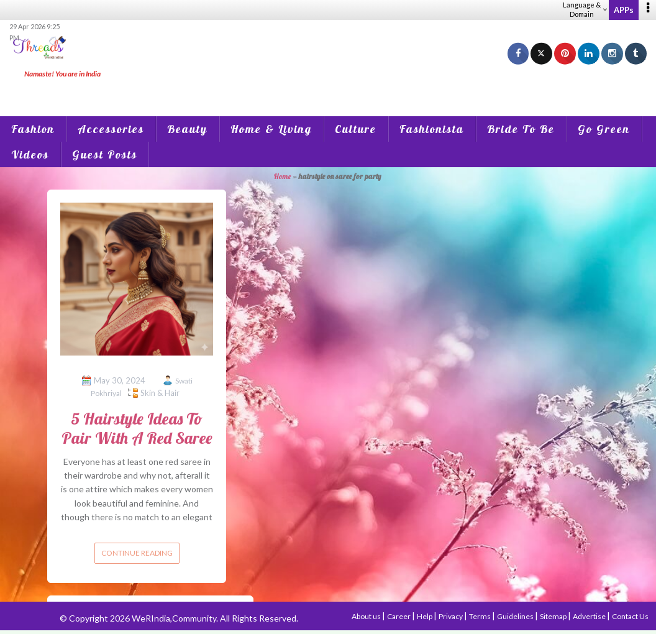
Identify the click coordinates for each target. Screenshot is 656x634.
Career (399, 616)
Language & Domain (585, 9)
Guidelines (516, 616)
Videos (30, 154)
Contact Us (630, 616)
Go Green (604, 129)
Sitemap (554, 616)
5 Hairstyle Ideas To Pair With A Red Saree (137, 428)
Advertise (590, 616)
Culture (355, 129)
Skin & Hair (160, 393)
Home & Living (271, 129)
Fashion (33, 129)
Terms (480, 616)
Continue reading (137, 553)
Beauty (187, 129)
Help (425, 616)
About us (367, 616)
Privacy (451, 616)
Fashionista (431, 129)
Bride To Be (521, 129)
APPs (624, 10)
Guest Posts (104, 154)
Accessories (111, 129)
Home (282, 176)
